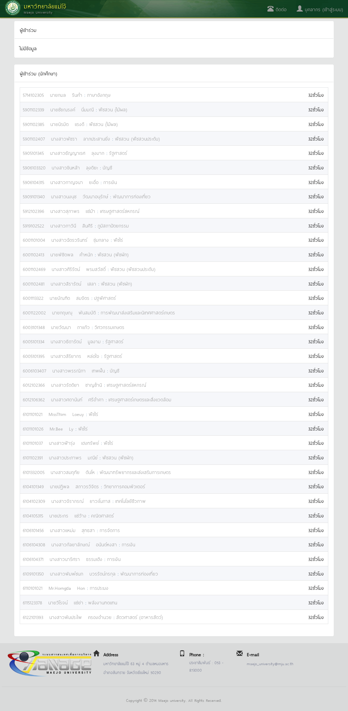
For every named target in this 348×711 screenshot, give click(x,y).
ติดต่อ (276, 9)
